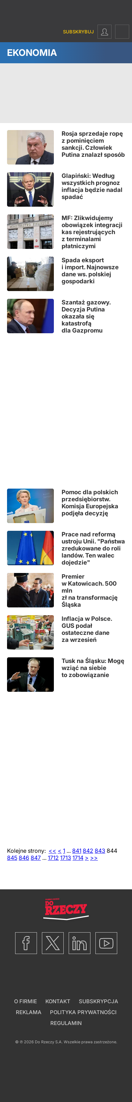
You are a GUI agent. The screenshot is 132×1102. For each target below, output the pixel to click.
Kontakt (57, 1001)
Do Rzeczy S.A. (49, 1041)
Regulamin (66, 1023)
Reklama (29, 1012)
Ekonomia (32, 52)
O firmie (25, 1001)
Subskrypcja (98, 1001)
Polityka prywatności (83, 1012)
